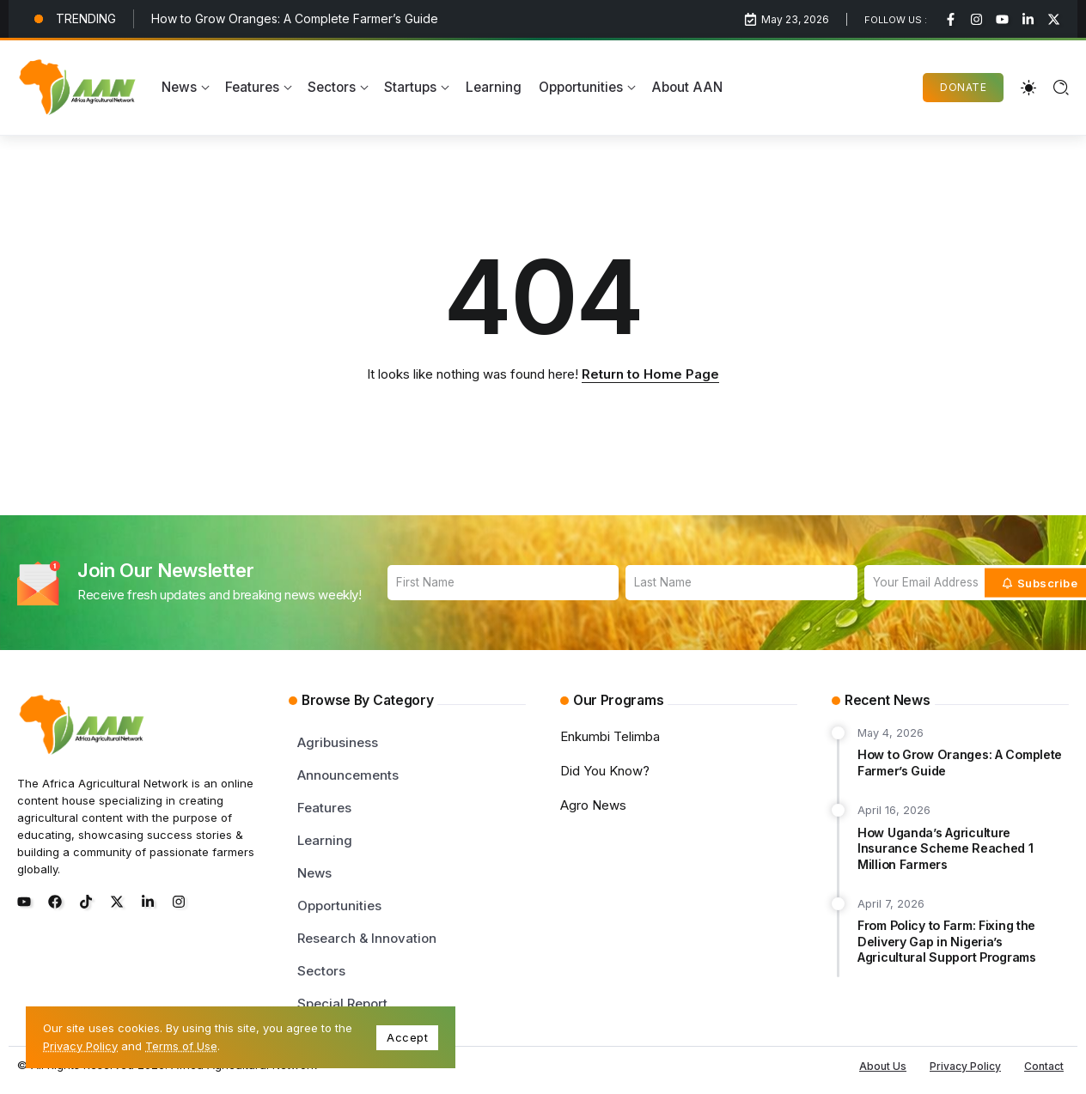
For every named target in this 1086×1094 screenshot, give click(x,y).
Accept (407, 1037)
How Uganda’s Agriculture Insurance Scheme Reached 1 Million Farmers (945, 848)
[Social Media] (950, 19)
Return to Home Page (650, 374)
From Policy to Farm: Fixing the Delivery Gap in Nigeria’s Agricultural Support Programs (946, 941)
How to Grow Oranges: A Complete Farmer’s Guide (294, 18)
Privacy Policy (80, 1046)
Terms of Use (181, 1046)
